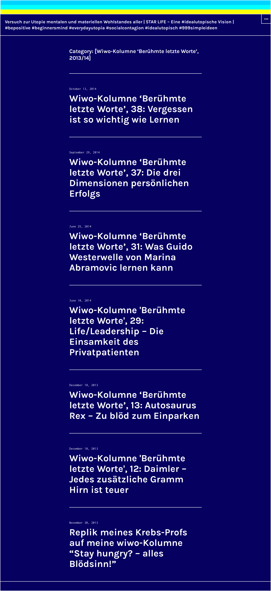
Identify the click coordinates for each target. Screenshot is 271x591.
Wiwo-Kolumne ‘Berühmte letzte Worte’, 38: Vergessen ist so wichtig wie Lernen (131, 109)
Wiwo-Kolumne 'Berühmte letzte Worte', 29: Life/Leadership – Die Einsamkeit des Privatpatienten (127, 331)
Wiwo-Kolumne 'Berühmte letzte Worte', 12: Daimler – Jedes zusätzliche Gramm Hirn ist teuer (128, 474)
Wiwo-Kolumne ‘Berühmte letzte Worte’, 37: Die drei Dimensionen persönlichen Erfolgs (129, 177)
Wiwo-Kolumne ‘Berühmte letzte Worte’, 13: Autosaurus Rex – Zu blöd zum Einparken (134, 405)
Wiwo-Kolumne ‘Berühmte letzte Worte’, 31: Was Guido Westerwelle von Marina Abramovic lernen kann (131, 251)
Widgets (266, 23)
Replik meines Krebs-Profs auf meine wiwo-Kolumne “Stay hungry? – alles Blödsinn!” (128, 548)
